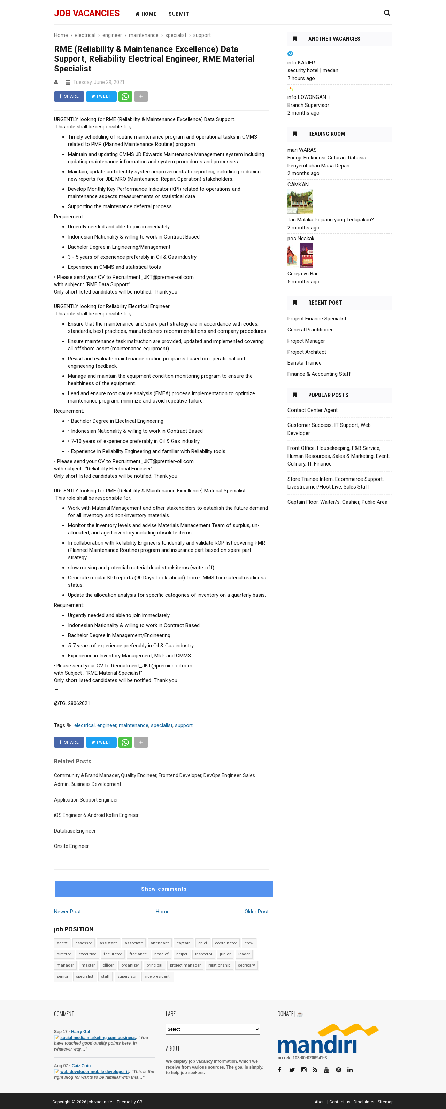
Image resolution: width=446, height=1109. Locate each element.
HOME (146, 14)
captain (184, 942)
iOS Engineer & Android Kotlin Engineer (96, 815)
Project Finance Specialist (316, 318)
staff (105, 976)
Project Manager (306, 341)
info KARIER (301, 63)
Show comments (164, 889)
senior (62, 976)
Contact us (340, 1102)
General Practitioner (310, 330)
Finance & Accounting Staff (319, 374)
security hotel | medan (312, 70)
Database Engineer (75, 831)
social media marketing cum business (98, 1037)
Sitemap (386, 1102)
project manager (185, 965)
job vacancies (87, 13)
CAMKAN (298, 184)
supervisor (127, 976)
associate (134, 942)
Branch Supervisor (308, 105)
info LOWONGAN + (309, 97)
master (88, 965)
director (64, 954)
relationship (219, 965)
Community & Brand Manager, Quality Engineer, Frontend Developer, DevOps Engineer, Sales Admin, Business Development (154, 780)
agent (62, 942)
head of (161, 954)
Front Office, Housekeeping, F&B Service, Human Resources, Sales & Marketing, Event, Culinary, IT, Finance (338, 456)
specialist (84, 976)
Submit (179, 14)
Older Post (257, 911)
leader (244, 954)
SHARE (69, 96)
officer (108, 965)
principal (154, 965)
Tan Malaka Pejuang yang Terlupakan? (330, 220)
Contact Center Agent (312, 410)
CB (140, 1102)
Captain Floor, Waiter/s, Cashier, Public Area (337, 502)
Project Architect (306, 352)
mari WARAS (302, 150)
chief (202, 942)
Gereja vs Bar (302, 274)
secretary (246, 965)
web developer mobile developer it (94, 1071)
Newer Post (67, 911)
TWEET (101, 96)
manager (65, 965)
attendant (160, 942)
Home (163, 911)
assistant (108, 942)
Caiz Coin (81, 1065)
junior (225, 954)
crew (249, 942)
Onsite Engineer (71, 846)
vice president (157, 976)
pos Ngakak (300, 238)
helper (181, 954)
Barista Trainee (304, 363)
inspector (203, 954)
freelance (138, 954)
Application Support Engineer (86, 800)
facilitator (113, 954)
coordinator (226, 942)
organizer (130, 965)
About (320, 1102)
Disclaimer (364, 1102)
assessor (83, 942)
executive (87, 954)
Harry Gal (80, 1031)
